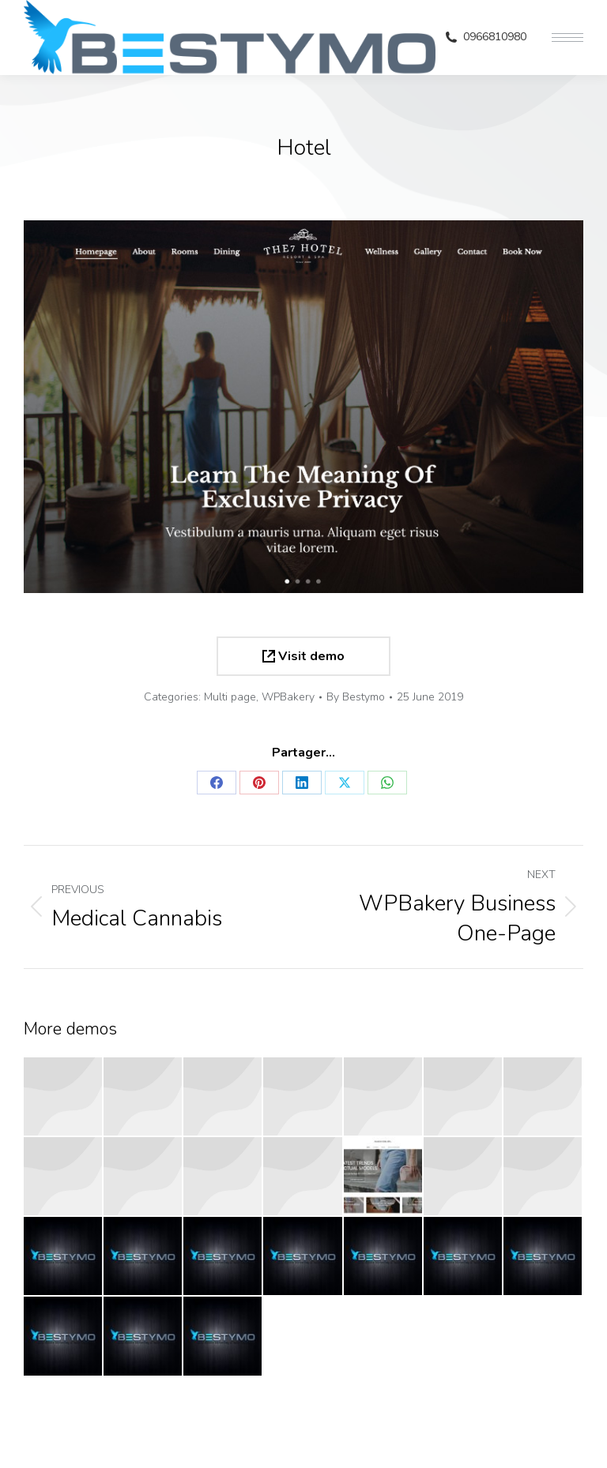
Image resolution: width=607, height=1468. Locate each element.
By (355, 696)
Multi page (230, 696)
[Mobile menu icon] (567, 37)
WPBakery (288, 696)
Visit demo (303, 656)
